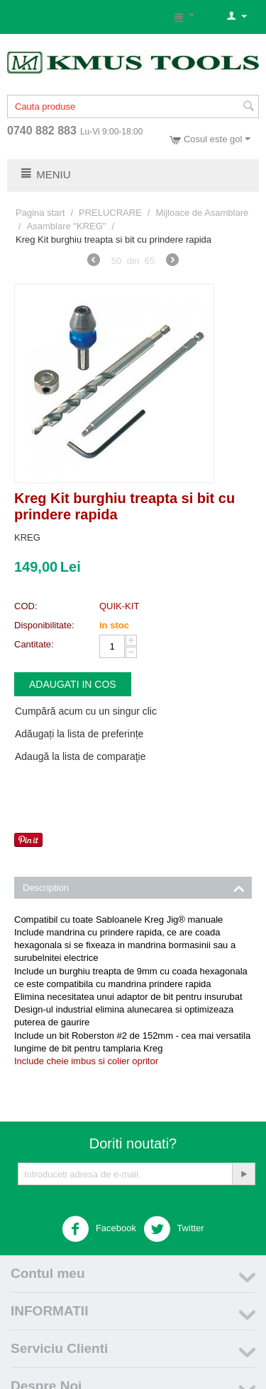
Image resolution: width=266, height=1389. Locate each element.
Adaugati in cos (72, 684)
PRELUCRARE (110, 212)
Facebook (99, 1229)
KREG (27, 537)
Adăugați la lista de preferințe (79, 733)
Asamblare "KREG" (66, 226)
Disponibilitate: (44, 625)
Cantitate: (34, 644)
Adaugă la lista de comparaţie (80, 756)
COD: (26, 606)
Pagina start (40, 212)
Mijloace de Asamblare (201, 212)
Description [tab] (134, 886)
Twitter (173, 1229)
